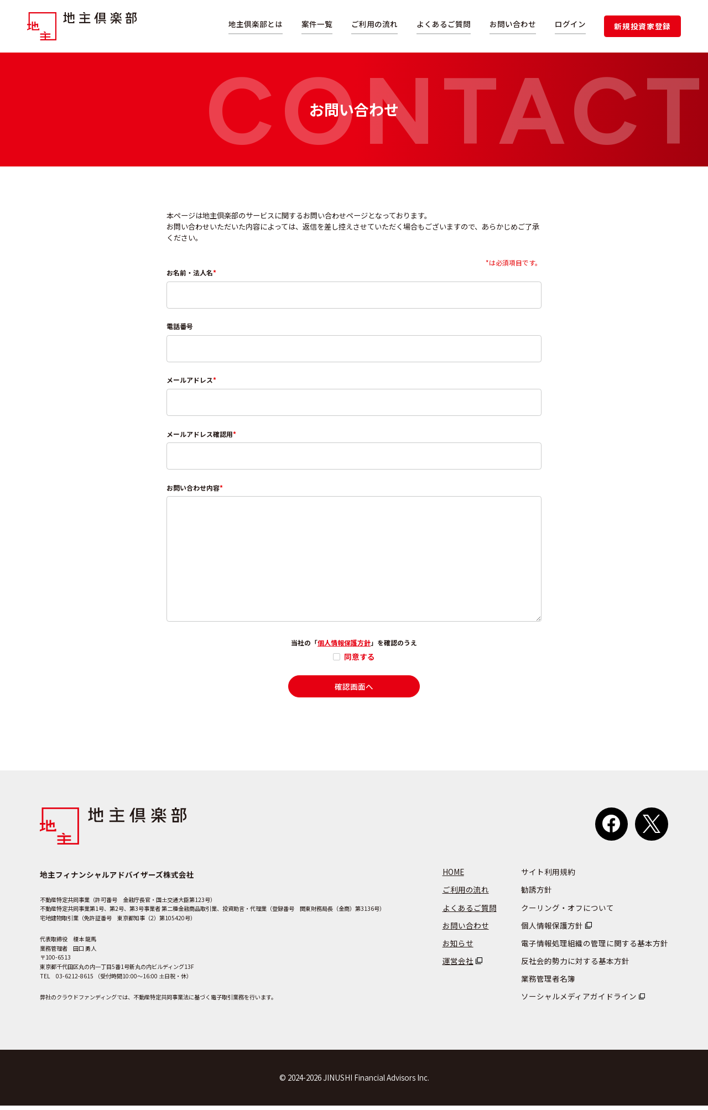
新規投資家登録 (642, 26)
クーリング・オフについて (567, 912)
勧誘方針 (536, 893)
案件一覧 (316, 23)
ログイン (570, 23)
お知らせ (457, 947)
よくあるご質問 (444, 23)
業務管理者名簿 (548, 982)
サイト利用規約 (548, 876)
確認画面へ (354, 690)
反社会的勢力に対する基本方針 (575, 965)
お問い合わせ (513, 23)
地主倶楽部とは (255, 23)
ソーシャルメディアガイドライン (579, 1000)
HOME (453, 876)
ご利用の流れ (374, 23)
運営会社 (457, 965)
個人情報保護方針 (344, 647)
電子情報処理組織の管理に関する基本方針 (594, 947)
